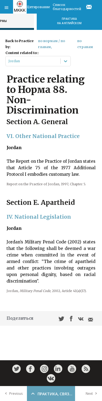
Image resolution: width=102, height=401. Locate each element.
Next (92, 393)
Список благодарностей (67, 7)
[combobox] (8, 61)
